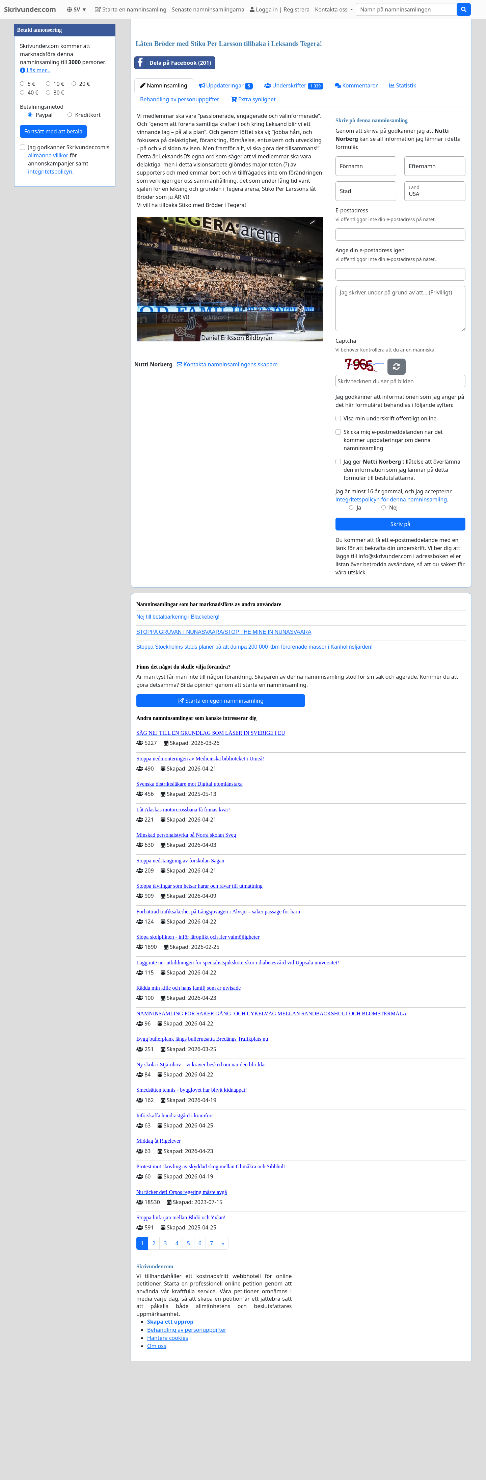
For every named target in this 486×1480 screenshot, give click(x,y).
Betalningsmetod (41, 309)
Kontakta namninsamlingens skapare (227, 459)
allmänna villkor (48, 358)
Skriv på (400, 618)
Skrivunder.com (30, 9)
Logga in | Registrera (279, 9)
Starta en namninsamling (130, 9)
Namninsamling (163, 180)
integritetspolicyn (50, 374)
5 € (31, 286)
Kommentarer (356, 180)
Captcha (345, 435)
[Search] (406, 9)
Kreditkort (88, 317)
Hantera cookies (167, 1432)
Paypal (44, 317)
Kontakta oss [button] (332, 9)
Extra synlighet (253, 194)
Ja (359, 602)
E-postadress (351, 305)
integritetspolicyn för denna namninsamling (391, 594)
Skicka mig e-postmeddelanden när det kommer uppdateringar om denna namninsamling (393, 534)
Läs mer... (35, 273)
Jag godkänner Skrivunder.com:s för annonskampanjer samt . (68, 362)
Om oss (156, 1440)
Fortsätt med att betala (53, 334)
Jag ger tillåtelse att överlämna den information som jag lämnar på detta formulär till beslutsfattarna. (402, 564)
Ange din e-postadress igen (370, 344)
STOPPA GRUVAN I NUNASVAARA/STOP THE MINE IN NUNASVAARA (224, 726)
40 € (33, 295)
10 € (58, 286)
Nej (393, 602)
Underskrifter (293, 180)
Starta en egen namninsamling (221, 795)
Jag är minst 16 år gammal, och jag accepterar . (393, 590)
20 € (84, 286)
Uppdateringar (226, 180)
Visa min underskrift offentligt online (390, 513)
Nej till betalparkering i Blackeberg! (177, 711)
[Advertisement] (301, 77)
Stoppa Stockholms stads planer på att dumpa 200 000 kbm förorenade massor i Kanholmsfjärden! (254, 741)
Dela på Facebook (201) (173, 157)
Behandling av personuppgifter (179, 194)
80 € (58, 295)
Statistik (402, 180)
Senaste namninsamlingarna (208, 9)
